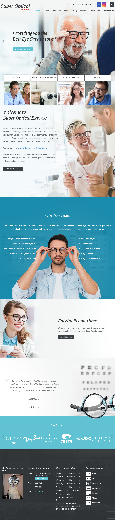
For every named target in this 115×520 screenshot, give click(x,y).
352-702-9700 (41, 483)
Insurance (83, 11)
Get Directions (41, 478)
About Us (46, 11)
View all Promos (66, 337)
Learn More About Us (22, 49)
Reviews (66, 11)
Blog (75, 11)
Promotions (96, 11)
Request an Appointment (44, 77)
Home (37, 11)
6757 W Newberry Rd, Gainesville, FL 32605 (35, 148)
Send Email (39, 491)
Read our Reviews (71, 77)
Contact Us (109, 11)
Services (57, 11)
